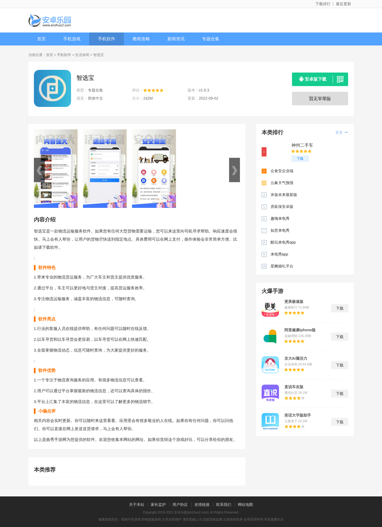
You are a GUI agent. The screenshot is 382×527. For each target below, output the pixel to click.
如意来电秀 (280, 230)
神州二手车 (302, 145)
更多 (341, 132)
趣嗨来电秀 (280, 218)
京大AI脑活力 (295, 358)
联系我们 (223, 504)
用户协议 (180, 504)
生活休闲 (82, 55)
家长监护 (158, 504)
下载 (300, 159)
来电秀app (279, 254)
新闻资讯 (176, 39)
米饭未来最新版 (284, 194)
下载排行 (322, 4)
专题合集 (210, 39)
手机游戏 (72, 39)
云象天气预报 (282, 183)
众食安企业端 (282, 171)
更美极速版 (293, 301)
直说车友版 (293, 387)
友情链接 (202, 504)
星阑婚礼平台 (282, 266)
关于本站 (136, 504)
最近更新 (343, 4)
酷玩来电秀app (283, 242)
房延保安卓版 (282, 206)
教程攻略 (141, 39)
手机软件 (106, 39)
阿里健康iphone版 (300, 330)
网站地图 (245, 504)
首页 (41, 39)
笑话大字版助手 (297, 415)
